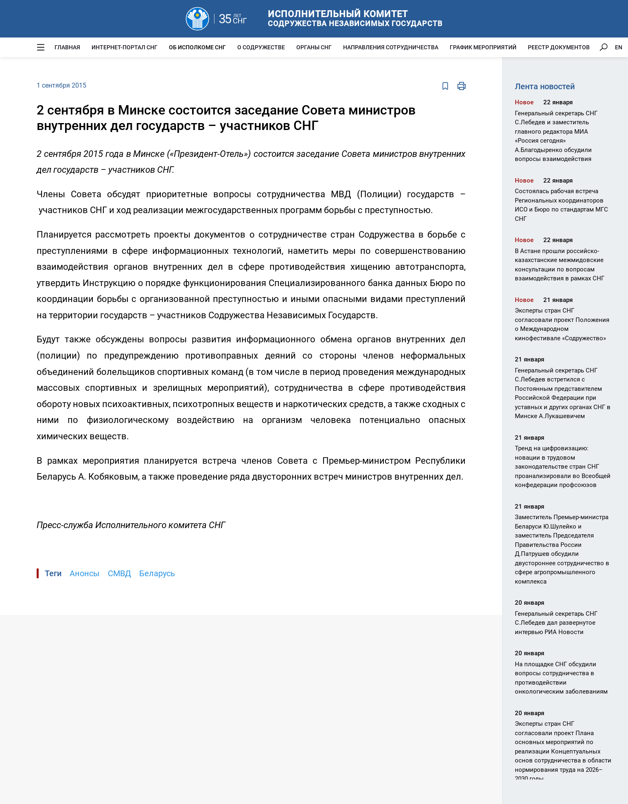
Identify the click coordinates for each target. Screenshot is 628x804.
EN (618, 47)
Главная (67, 47)
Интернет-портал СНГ (125, 47)
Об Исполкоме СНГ (197, 47)
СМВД (119, 573)
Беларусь (157, 573)
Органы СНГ (314, 47)
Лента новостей (545, 86)
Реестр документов (559, 47)
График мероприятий (483, 47)
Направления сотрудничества (390, 47)
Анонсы (85, 573)
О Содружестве (261, 47)
